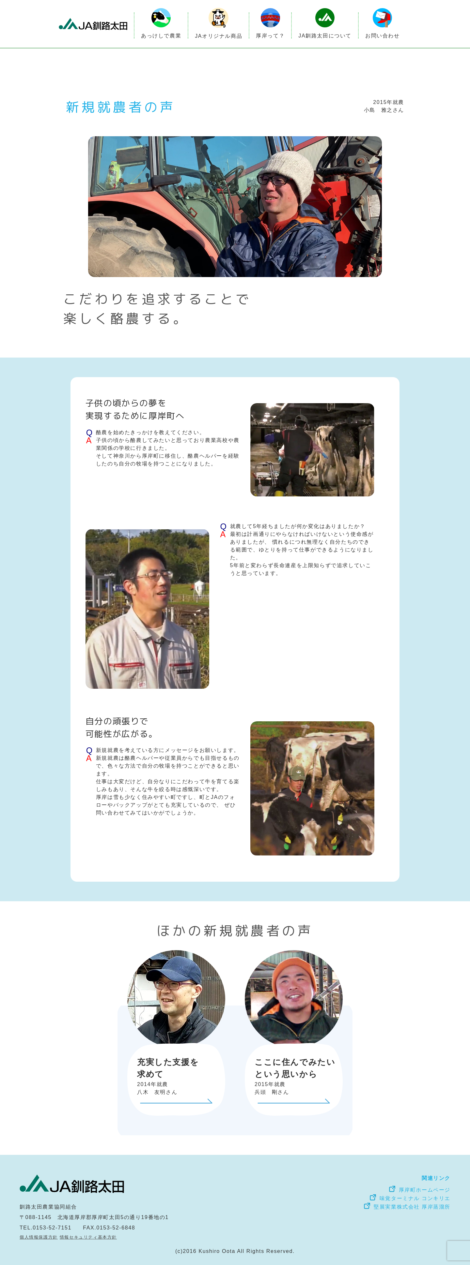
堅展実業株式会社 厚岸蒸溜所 (412, 1207)
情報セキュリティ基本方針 (88, 1237)
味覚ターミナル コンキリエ (415, 1198)
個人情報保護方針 (39, 1237)
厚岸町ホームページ (424, 1190)
